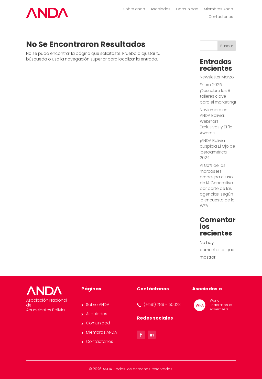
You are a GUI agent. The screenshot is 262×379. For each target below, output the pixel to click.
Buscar (226, 45)
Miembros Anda (218, 9)
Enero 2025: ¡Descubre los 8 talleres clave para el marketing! (218, 93)
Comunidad (187, 9)
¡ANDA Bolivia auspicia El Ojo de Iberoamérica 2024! (217, 149)
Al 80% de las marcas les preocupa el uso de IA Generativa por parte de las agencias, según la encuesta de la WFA (217, 185)
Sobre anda (134, 9)
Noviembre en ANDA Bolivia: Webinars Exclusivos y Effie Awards (216, 121)
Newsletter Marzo (217, 77)
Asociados (160, 9)
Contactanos (221, 17)
